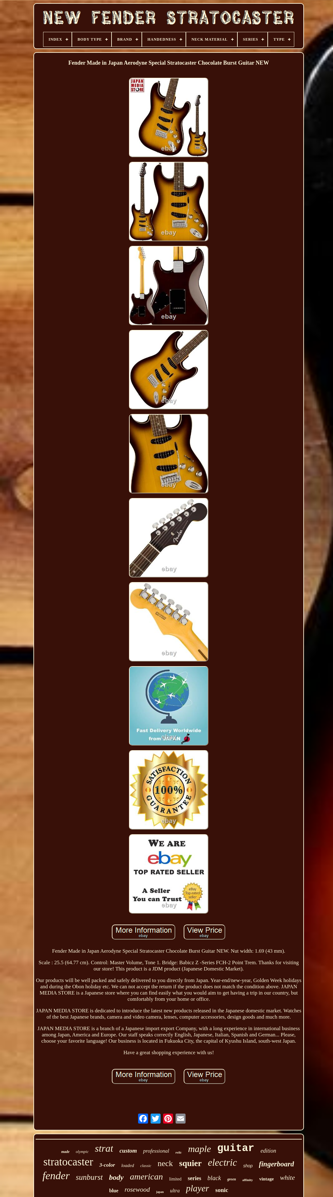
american (146, 1176)
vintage (266, 1178)
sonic (221, 1190)
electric (222, 1162)
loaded (127, 1165)
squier (190, 1163)
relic (179, 1152)
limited (175, 1179)
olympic (82, 1151)
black (214, 1178)
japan (160, 1192)
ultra (175, 1190)
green (231, 1179)
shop (247, 1165)
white (287, 1177)
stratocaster (68, 1162)
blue (113, 1190)
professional (156, 1151)
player (197, 1188)
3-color (107, 1165)
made (65, 1152)
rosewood (137, 1189)
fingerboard (276, 1164)
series (194, 1178)
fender (56, 1175)
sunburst (89, 1177)
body (116, 1177)
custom (128, 1150)
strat (104, 1148)
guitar (235, 1148)
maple (199, 1149)
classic (145, 1165)
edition (268, 1151)
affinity (247, 1180)
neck (165, 1163)
